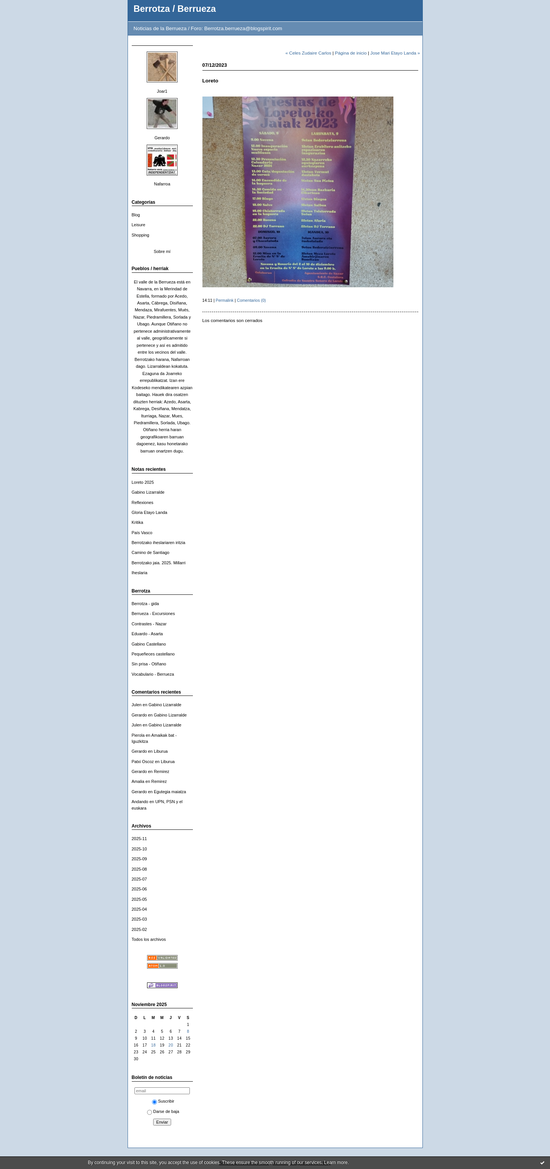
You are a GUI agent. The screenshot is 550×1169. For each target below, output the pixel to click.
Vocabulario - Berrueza (153, 674)
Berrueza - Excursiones (153, 613)
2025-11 (139, 838)
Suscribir (163, 1101)
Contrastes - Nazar (149, 624)
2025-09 (139, 859)
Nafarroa (162, 184)
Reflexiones (143, 502)
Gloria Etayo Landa (149, 512)
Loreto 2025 (143, 482)
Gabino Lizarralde (148, 492)
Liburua (161, 751)
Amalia (138, 781)
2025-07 (139, 879)
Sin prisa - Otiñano (149, 664)
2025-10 (139, 849)
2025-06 (139, 889)
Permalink (225, 300)
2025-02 (139, 929)
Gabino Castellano (149, 644)
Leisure (139, 224)
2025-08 (139, 869)
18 (153, 1045)
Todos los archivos (149, 939)
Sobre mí (162, 251)
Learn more (336, 1162)
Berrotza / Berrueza (175, 9)
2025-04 (139, 909)
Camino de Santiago (151, 552)
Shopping (140, 235)
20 (170, 1045)
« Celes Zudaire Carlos (308, 52)
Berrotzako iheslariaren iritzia (159, 542)
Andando (140, 801)
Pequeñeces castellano (153, 654)
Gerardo (162, 137)
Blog (136, 215)
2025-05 (139, 899)
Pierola (138, 735)
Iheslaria (139, 572)
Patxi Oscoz (143, 761)
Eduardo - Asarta (147, 633)
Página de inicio (351, 52)
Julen (137, 704)
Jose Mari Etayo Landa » (395, 52)
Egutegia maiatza (170, 791)
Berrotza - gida (145, 603)
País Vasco (142, 532)
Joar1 (162, 91)
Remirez (162, 771)
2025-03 (139, 919)
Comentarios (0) (251, 300)
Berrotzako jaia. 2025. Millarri (159, 562)
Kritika (137, 522)
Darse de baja (163, 1111)
